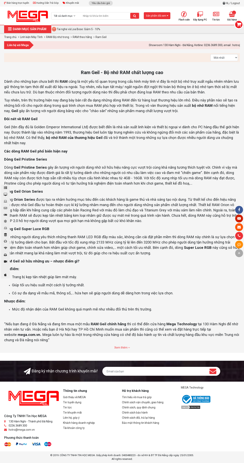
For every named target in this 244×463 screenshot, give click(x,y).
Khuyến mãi (71, 2)
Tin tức (67, 407)
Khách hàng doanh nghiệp (79, 422)
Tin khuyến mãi (72, 412)
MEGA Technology (192, 387)
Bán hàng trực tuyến (16, 2)
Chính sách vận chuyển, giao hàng (142, 402)
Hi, (227, 3)
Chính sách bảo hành (135, 412)
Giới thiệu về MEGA (74, 397)
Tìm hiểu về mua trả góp (137, 397)
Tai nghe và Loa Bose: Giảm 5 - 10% (78, 29)
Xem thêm (122, 347)
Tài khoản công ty (74, 428)
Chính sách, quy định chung (138, 407)
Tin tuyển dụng (72, 402)
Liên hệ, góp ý (71, 417)
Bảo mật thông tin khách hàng (140, 422)
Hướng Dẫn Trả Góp (46, 2)
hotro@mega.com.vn (22, 429)
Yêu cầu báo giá (101, 3)
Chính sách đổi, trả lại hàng (138, 417)
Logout (235, 3)
